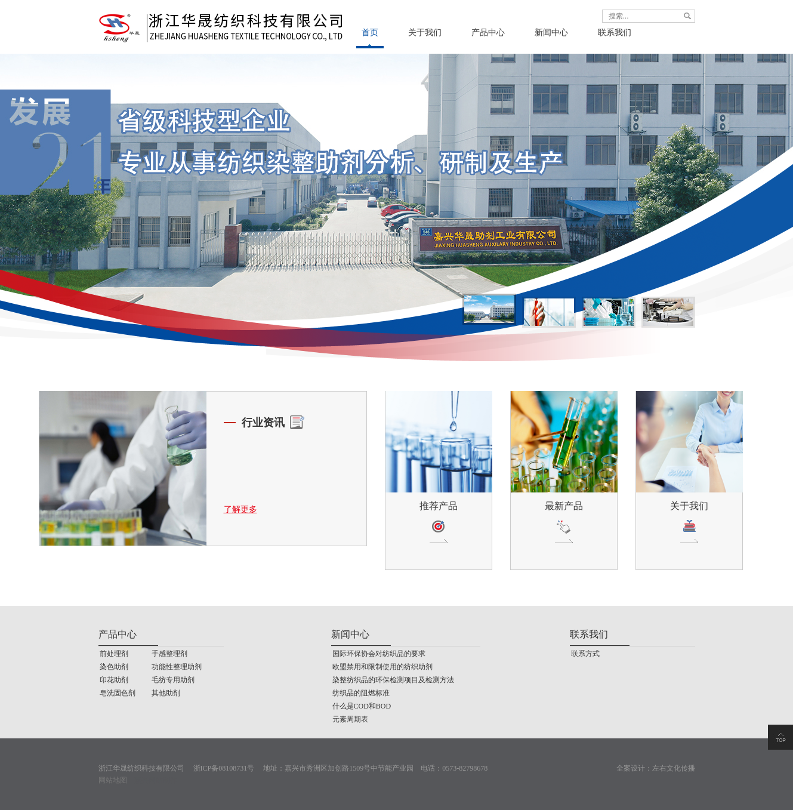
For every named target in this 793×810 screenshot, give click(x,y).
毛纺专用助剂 (173, 680)
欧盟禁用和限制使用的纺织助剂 (382, 667)
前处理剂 (114, 653)
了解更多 (240, 509)
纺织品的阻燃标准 (361, 693)
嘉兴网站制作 (155, 780)
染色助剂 (114, 667)
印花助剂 (114, 680)
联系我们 (614, 33)
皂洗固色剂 (117, 693)
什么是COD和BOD (361, 706)
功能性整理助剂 (177, 667)
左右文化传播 (673, 768)
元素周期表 (350, 719)
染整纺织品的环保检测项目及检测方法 (393, 680)
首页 (370, 33)
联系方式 (585, 653)
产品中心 (488, 33)
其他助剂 (166, 693)
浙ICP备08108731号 (224, 768)
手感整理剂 (169, 653)
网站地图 (112, 780)
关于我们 (425, 33)
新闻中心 (551, 33)
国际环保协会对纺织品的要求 (378, 653)
